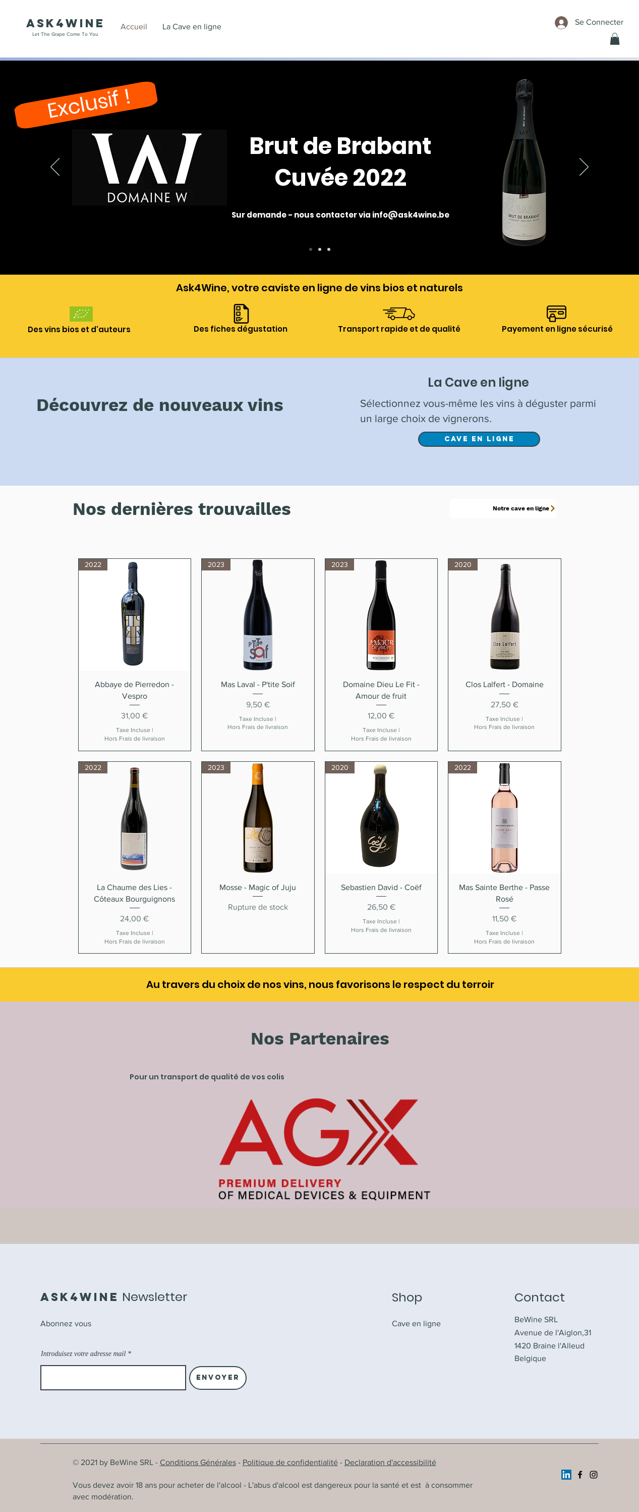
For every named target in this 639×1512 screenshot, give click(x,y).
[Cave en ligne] (328, 249)
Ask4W (53, 23)
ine (92, 23)
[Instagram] (594, 1475)
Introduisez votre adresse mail (83, 1354)
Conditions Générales (198, 1462)
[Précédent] (55, 167)
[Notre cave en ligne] (502, 508)
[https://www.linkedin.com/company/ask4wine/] (566, 1475)
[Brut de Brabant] (310, 249)
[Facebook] (580, 1475)
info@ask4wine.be (410, 215)
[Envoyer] (218, 1378)
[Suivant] (584, 167)
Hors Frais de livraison (134, 738)
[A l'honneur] (319, 249)
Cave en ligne (416, 1323)
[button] (615, 39)
